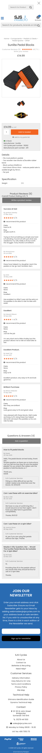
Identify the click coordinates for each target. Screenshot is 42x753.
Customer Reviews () (11, 49)
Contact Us (21, 662)
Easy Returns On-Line (21, 681)
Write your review (21, 51)
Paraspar (26, 752)
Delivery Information (21, 678)
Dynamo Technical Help (21, 702)
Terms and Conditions (21, 684)
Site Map (21, 690)
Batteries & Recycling (21, 665)
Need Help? (21, 668)
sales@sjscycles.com (22, 723)
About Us (21, 659)
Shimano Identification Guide (21, 699)
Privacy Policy (21, 687)
